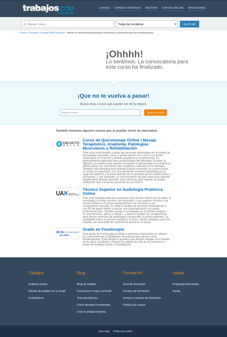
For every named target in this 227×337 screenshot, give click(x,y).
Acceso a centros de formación (142, 297)
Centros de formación (136, 290)
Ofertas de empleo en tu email (46, 290)
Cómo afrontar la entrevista (93, 304)
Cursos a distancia (127, 7)
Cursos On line (173, 7)
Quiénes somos (37, 284)
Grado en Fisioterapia (103, 229)
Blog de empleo (86, 284)
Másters (152, 7)
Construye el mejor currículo (94, 290)
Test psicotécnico (87, 297)
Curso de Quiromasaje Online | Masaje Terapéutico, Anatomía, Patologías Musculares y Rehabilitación (119, 144)
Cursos (104, 7)
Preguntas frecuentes (185, 284)
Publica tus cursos (134, 304)
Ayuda (176, 290)
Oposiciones (196, 7)
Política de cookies (122, 331)
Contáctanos (36, 297)
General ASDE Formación (53, 32)
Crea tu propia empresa (91, 311)
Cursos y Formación (28, 32)
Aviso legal (104, 331)
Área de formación (134, 284)
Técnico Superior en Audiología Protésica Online (123, 191)
